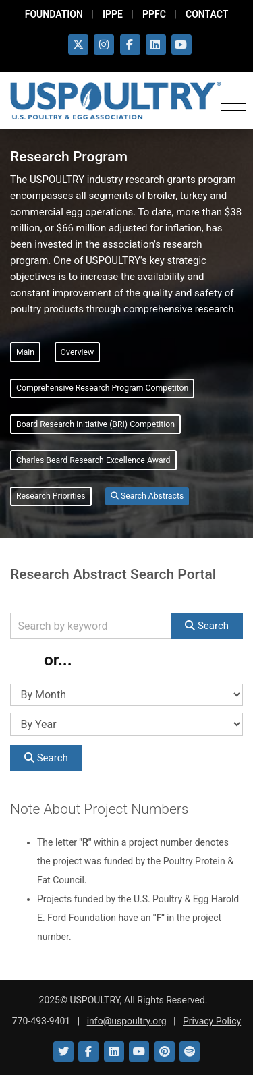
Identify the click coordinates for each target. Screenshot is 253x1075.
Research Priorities (51, 496)
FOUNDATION (54, 14)
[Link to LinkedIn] (114, 1051)
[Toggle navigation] (234, 101)
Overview (77, 352)
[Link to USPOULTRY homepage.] (115, 100)
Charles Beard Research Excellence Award (93, 460)
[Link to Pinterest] (164, 1051)
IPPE (113, 14)
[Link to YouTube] (139, 1051)
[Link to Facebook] (88, 1051)
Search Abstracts (147, 496)
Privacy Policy (212, 1021)
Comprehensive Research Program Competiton (102, 388)
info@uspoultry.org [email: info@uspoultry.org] (127, 1021)
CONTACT (207, 14)
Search (207, 625)
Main (25, 352)
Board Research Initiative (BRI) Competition (95, 424)
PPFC (154, 14)
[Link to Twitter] (63, 1051)
